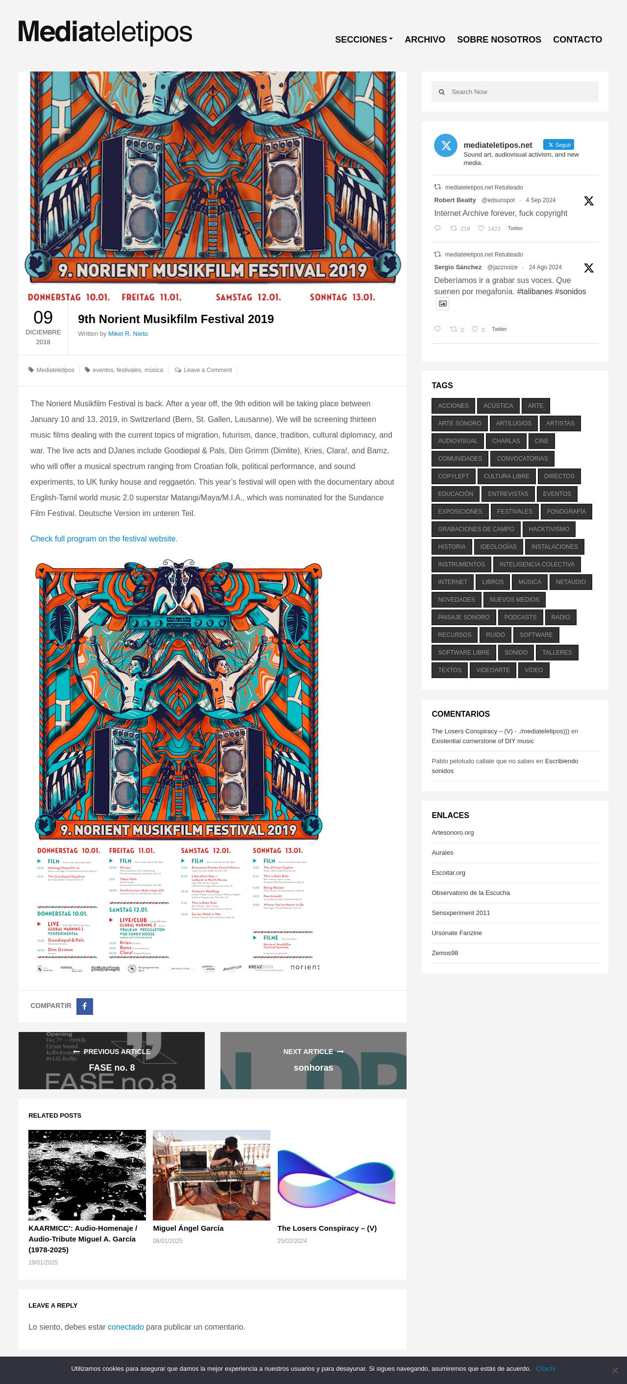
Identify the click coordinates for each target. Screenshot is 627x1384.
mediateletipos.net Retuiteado (484, 187)
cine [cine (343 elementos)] (542, 441)
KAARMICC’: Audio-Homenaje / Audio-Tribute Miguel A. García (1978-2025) (82, 1239)
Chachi (545, 1368)
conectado (126, 1327)
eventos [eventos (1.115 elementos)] (557, 494)
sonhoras (314, 1068)
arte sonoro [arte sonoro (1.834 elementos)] (459, 423)
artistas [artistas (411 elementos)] (560, 423)
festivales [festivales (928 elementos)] (514, 511)
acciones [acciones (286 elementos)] (453, 405)
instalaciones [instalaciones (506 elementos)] (554, 546)
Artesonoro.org (453, 832)
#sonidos (570, 291)
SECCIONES (361, 40)
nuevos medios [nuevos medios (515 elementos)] (514, 599)
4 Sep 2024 (540, 200)
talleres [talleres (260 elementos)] (557, 652)
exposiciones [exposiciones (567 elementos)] (460, 511)
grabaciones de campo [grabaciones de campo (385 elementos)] (476, 529)
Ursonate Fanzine (457, 933)
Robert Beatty (455, 200)
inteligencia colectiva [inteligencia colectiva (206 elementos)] (537, 564)
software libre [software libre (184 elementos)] (464, 652)
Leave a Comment (208, 370)
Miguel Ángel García (188, 1228)
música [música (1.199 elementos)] (529, 582)
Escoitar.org (448, 872)
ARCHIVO (425, 40)
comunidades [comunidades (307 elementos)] (460, 458)
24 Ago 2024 (545, 267)
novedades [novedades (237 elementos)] (456, 599)
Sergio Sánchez (458, 267)
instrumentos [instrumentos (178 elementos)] (461, 564)
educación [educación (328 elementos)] (455, 494)
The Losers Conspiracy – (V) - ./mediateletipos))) (500, 731)
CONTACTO (577, 40)
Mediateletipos (55, 370)
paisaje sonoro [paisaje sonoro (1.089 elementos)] (463, 617)
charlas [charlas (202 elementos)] (506, 441)
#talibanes (535, 291)
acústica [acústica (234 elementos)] (498, 405)
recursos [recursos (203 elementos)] (454, 635)
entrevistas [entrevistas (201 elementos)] (508, 494)
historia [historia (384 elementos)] (451, 546)
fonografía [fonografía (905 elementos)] (566, 511)
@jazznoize (502, 267)
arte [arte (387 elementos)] (536, 405)
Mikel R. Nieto (128, 333)
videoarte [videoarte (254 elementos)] (493, 670)
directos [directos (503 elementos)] (559, 476)
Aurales (442, 852)
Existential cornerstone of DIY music (483, 741)
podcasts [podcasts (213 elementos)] (521, 617)
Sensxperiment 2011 (461, 912)
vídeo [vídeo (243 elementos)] (534, 670)
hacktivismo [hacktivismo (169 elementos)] (549, 529)
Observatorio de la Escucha (471, 892)
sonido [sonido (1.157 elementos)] (516, 652)
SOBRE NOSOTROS (499, 40)
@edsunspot (498, 200)
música (154, 370)
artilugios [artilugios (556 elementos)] (513, 423)
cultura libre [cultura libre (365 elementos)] (507, 476)
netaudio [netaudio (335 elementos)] (571, 582)
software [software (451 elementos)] (536, 635)
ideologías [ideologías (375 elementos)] (499, 546)
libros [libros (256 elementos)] (493, 582)
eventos (103, 370)
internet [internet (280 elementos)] (452, 582)
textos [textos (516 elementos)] (449, 670)
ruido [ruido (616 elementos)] (495, 635)
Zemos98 (445, 953)
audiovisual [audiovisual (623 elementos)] (458, 441)
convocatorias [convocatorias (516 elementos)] (522, 458)
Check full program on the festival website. (104, 539)
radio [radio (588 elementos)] (561, 617)
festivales (129, 370)
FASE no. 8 (112, 1068)
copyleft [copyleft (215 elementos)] (453, 476)
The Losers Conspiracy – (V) (327, 1228)
